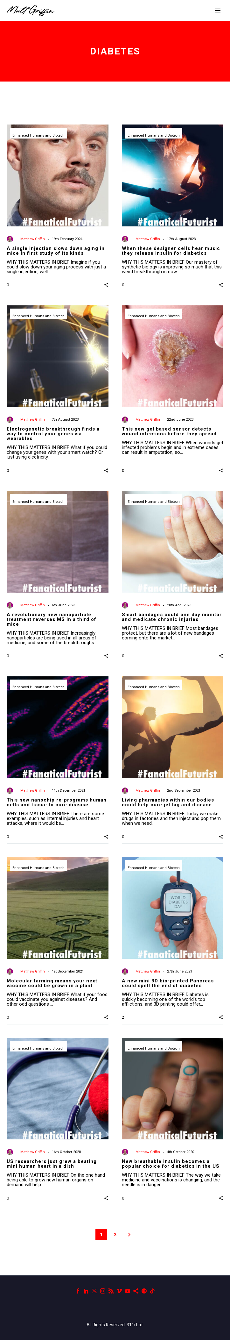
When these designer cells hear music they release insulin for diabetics (171, 251)
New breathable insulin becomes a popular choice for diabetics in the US (171, 1163)
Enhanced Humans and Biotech (38, 135)
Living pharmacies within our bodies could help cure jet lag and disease (168, 802)
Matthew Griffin (32, 239)
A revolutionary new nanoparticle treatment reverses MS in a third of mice (51, 619)
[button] (106, 285)
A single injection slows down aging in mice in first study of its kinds (56, 251)
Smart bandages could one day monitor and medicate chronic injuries (172, 617)
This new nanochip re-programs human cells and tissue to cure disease (57, 802)
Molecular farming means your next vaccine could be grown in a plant (52, 983)
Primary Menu (217, 10)
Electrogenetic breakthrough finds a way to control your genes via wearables (53, 433)
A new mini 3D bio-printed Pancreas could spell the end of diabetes (168, 983)
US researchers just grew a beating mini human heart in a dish (52, 1163)
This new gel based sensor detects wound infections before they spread (169, 431)
